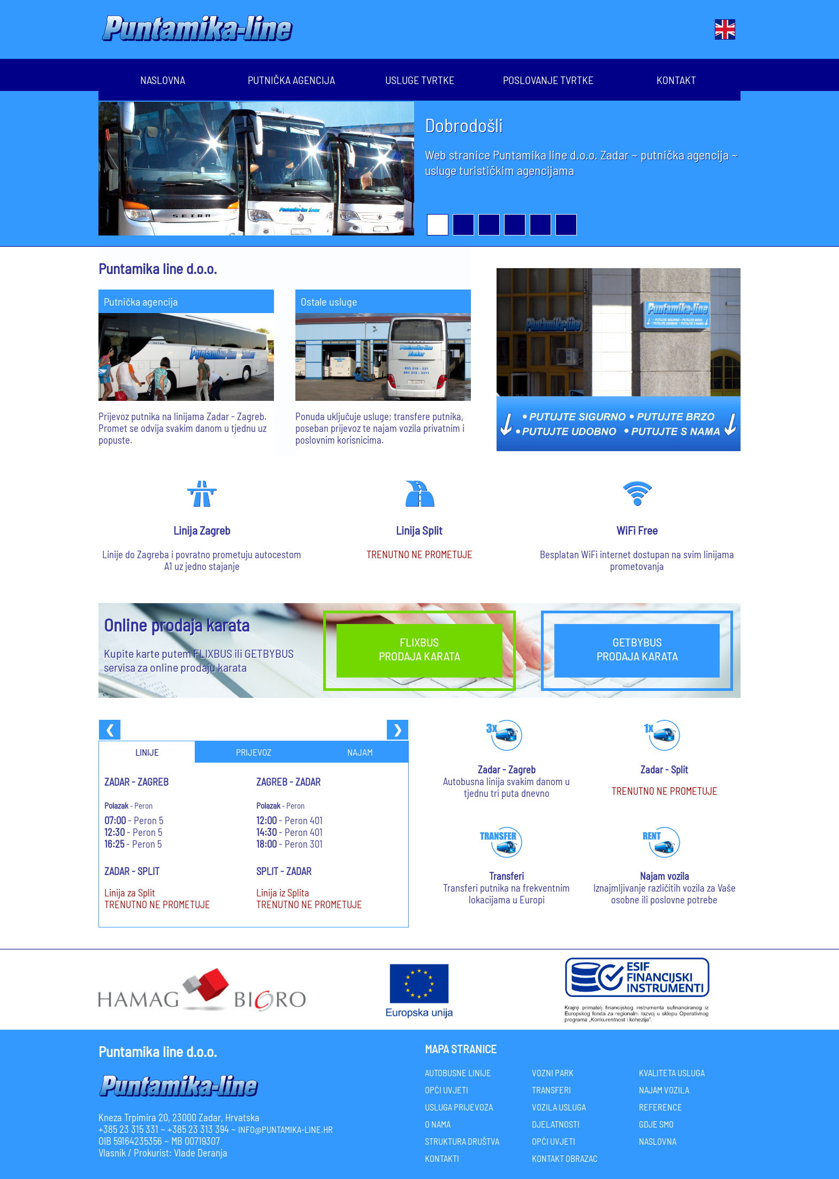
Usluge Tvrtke (419, 78)
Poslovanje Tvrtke (548, 78)
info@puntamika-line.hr (285, 1129)
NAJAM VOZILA (664, 1089)
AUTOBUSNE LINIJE (458, 1072)
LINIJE (147, 752)
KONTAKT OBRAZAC (565, 1158)
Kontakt (676, 78)
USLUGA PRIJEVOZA (459, 1106)
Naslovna (162, 78)
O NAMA (438, 1124)
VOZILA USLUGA (559, 1106)
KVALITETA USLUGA (672, 1072)
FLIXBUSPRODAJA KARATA (419, 649)
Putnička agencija (291, 78)
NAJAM (360, 752)
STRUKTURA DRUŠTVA (462, 1141)
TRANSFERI (551, 1089)
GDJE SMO (656, 1124)
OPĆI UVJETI (446, 1089)
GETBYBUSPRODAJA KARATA (637, 649)
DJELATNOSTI (555, 1124)
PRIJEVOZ (253, 752)
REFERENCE (660, 1106)
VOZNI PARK (553, 1072)
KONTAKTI (442, 1158)
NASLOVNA (657, 1141)
